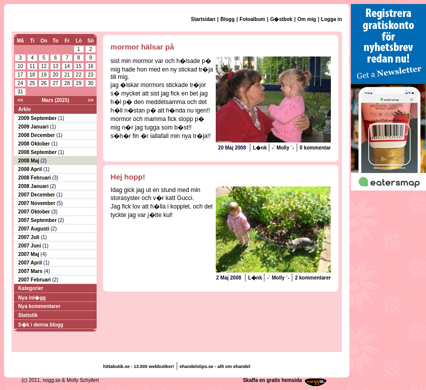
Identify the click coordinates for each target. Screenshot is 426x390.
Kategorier (30, 288)
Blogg (227, 19)
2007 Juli (29, 237)
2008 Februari (35, 177)
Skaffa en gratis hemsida (272, 380)
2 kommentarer (313, 277)
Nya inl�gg (32, 297)
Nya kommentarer (39, 306)
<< (21, 100)
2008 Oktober (34, 143)
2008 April (30, 169)
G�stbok (281, 19)
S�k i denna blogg (40, 325)
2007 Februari (35, 279)
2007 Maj (29, 254)
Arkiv (24, 109)
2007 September (38, 220)
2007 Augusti (34, 229)
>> (91, 100)
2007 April (30, 263)
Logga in (331, 19)
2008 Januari (34, 186)
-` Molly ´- (283, 147)
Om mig (306, 19)
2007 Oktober (34, 211)
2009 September (38, 118)
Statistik (28, 315)
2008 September (38, 152)
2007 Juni (30, 245)
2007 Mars (31, 271)
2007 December (37, 195)
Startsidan (203, 19)
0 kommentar (315, 147)
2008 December (37, 135)
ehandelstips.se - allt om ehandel (215, 366)
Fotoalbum (252, 19)
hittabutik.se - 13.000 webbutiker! (138, 366)
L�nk (260, 147)
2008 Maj (29, 161)
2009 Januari (34, 127)
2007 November (37, 203)
